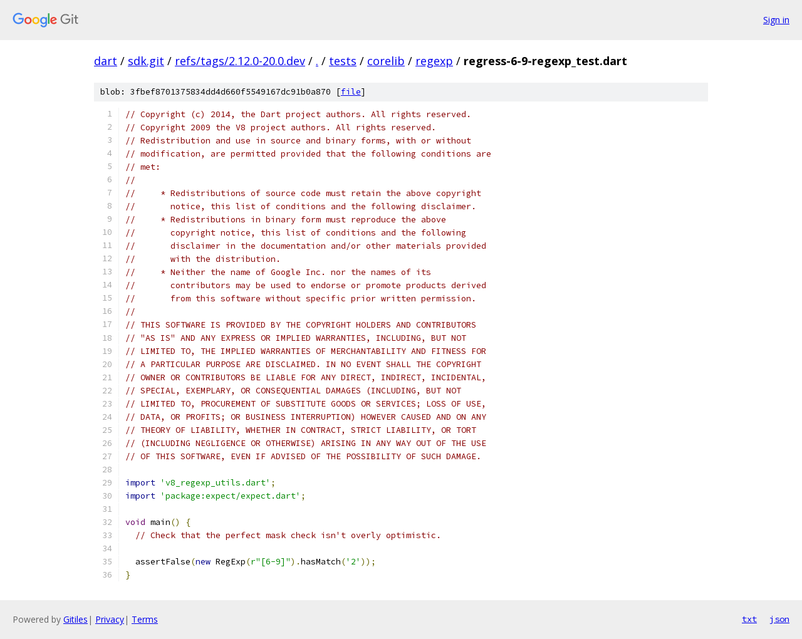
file (351, 91)
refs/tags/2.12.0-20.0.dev (240, 60)
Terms (145, 619)
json (779, 619)
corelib (386, 60)
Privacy (109, 619)
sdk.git (146, 60)
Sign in (776, 20)
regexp (434, 60)
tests (343, 60)
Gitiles (75, 619)
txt (749, 619)
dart (105, 60)
